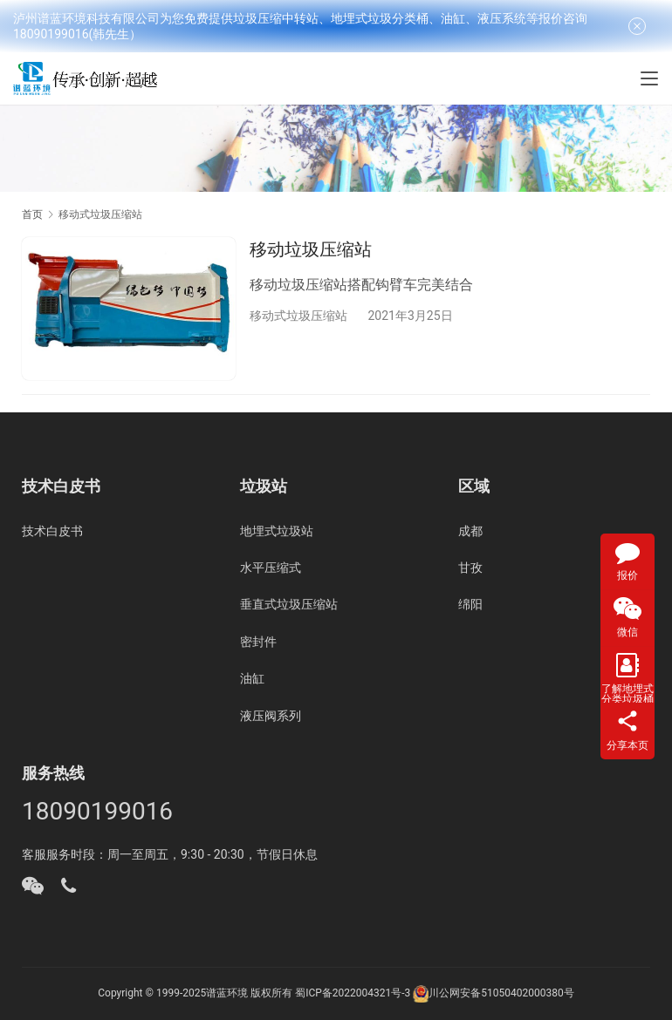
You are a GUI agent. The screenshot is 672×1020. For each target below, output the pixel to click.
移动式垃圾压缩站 (298, 316)
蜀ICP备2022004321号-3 (352, 993)
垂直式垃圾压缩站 (289, 605)
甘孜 (470, 568)
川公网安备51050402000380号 (501, 993)
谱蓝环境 (227, 993)
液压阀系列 (270, 716)
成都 (470, 531)
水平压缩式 (270, 568)
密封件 (258, 642)
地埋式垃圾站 (276, 531)
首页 (32, 214)
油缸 (252, 678)
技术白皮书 (52, 531)
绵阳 (470, 605)
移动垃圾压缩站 (311, 249)
